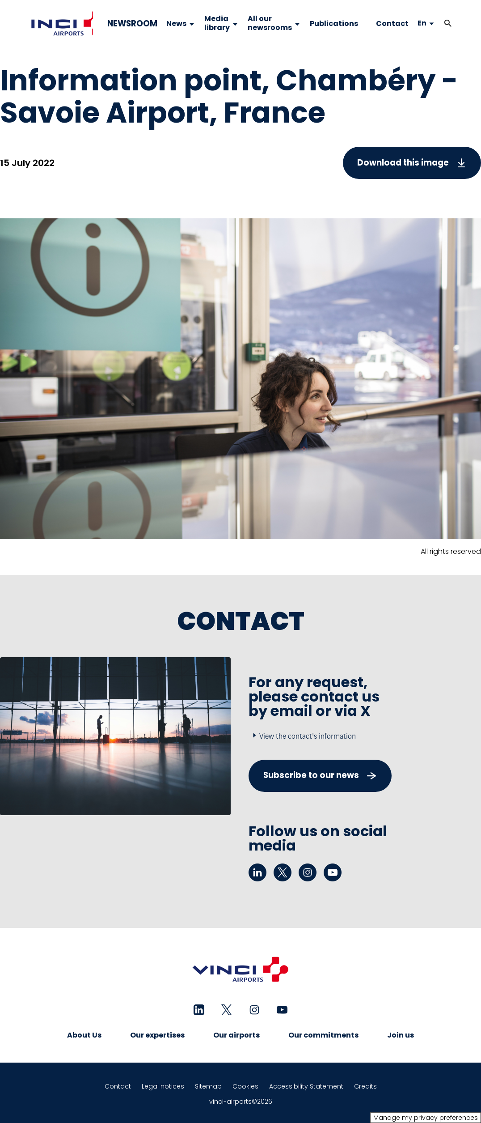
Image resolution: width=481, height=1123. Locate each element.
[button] (447, 23)
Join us (400, 1035)
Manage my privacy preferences (425, 1117)
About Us (84, 1035)
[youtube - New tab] (333, 872)
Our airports (236, 1035)
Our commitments (323, 1035)
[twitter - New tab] (282, 872)
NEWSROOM (132, 23)
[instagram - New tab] (307, 872)
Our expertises (157, 1035)
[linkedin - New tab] (257, 872)
